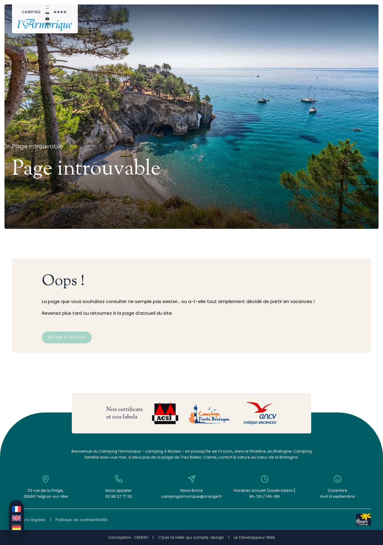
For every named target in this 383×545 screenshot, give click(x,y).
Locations (125, 19)
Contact (269, 19)
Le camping (234, 19)
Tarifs (201, 19)
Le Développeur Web (254, 537)
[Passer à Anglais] (16, 518)
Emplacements (166, 19)
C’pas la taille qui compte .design (191, 537)
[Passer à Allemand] (16, 527)
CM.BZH (141, 537)
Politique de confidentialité (81, 520)
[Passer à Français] (16, 509)
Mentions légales (28, 520)
